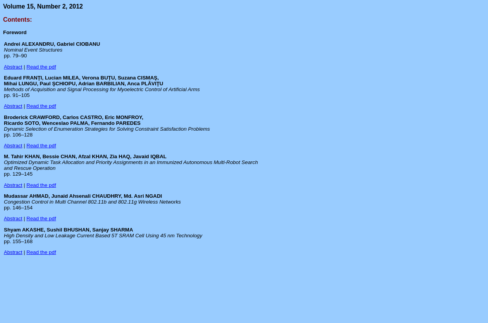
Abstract (13, 67)
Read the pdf (41, 67)
